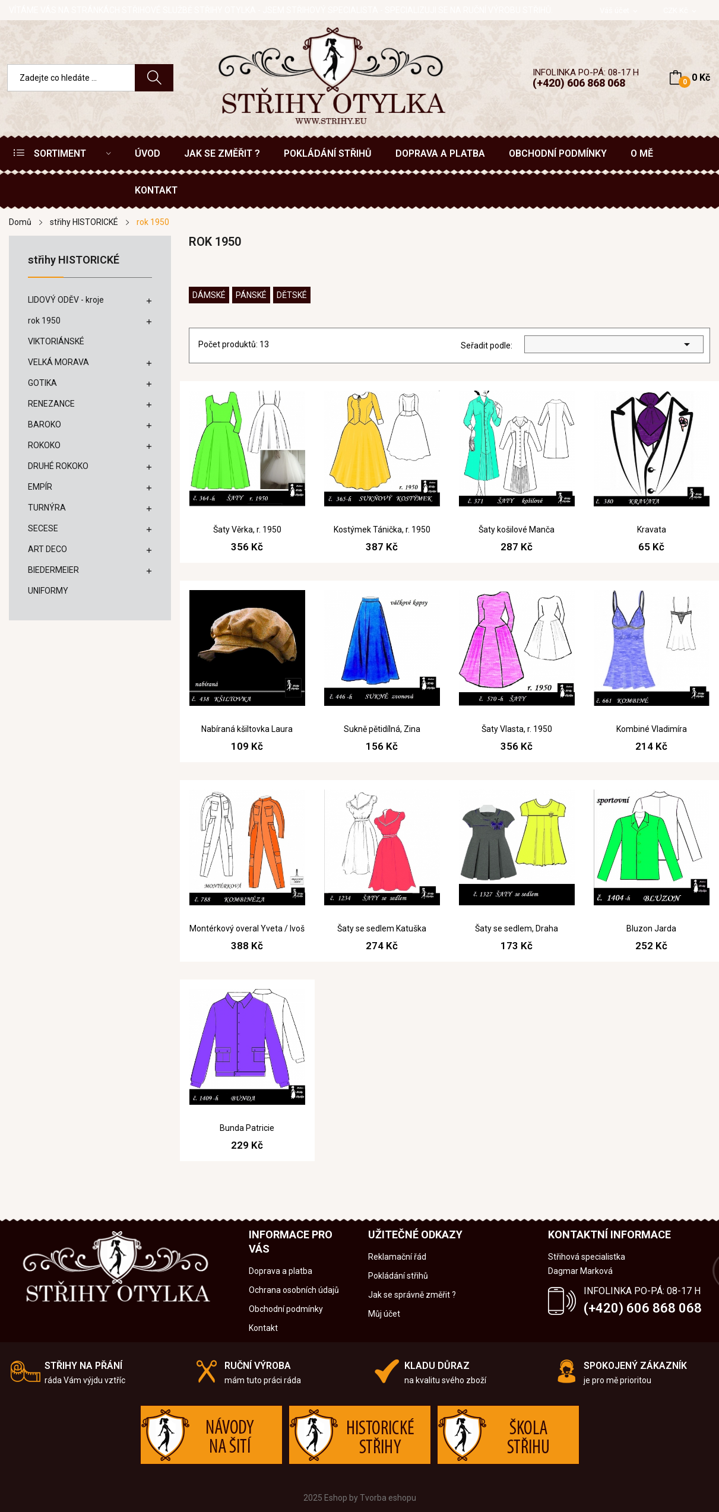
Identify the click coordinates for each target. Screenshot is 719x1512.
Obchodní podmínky (286, 1309)
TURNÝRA (47, 507)
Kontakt (263, 1328)
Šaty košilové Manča (517, 529)
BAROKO (44, 424)
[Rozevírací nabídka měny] (680, 11)
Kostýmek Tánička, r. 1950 (382, 529)
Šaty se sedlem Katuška (381, 928)
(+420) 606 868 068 (579, 83)
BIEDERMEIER (53, 570)
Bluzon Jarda (651, 928)
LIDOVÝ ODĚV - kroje (66, 300)
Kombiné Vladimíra (651, 729)
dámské (209, 295)
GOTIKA (42, 383)
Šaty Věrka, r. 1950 (247, 529)
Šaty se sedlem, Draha (516, 928)
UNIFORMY (48, 590)
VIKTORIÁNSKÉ (56, 341)
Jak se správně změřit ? (412, 1294)
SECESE (43, 528)
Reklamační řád (397, 1256)
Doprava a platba (280, 1271)
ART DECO (47, 549)
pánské (251, 295)
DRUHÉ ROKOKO (58, 466)
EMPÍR (40, 487)
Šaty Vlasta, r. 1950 (517, 729)
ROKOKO (44, 445)
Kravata (651, 529)
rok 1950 (44, 320)
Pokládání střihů (398, 1275)
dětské (292, 295)
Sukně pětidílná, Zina (382, 729)
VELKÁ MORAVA (58, 362)
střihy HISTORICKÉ (73, 260)
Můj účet (384, 1313)
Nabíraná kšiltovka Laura (247, 729)
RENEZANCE (51, 403)
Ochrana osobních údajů (294, 1290)
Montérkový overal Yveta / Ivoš (247, 928)
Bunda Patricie (247, 1128)
